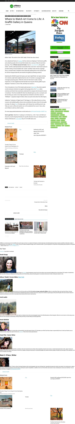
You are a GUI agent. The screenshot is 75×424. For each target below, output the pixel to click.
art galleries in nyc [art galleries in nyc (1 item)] (54, 127)
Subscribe (15, 0)
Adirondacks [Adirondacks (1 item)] (66, 111)
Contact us (2, 251)
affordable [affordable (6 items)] (62, 114)
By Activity (29, 10)
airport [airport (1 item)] (52, 118)
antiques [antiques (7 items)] (63, 120)
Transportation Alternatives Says (40, 202)
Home (7, 10)
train (38, 89)
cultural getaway (11, 187)
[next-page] (7, 236)
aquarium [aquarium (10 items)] (53, 125)
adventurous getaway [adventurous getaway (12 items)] (55, 114)
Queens (20, 61)
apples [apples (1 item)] (52, 123)
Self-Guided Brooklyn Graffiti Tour (38, 111)
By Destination (20, 10)
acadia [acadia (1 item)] (56, 109)
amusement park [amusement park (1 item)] (62, 118)
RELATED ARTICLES (9, 219)
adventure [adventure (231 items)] (53, 112)
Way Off (54, 10)
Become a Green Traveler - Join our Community (60, 47)
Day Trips (12, 14)
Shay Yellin (52, 78)
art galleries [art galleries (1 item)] (67, 125)
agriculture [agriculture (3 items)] (64, 116)
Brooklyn (24, 272)
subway (21, 187)
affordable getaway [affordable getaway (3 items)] (54, 116)
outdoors (16, 187)
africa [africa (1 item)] (60, 116)
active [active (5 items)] (60, 109)
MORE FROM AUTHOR (19, 219)
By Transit (37, 10)
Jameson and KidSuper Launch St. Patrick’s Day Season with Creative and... (63, 95)
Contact (11, 0)
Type (9, 14)
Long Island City (35, 64)
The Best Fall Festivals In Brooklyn (40, 175)
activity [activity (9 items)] (52, 111)
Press (9, 0)
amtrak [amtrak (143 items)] (56, 118)
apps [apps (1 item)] (65, 123)
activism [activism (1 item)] (64, 109)
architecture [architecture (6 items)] (58, 125)
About (6, 0)
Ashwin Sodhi (8, 24)
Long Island (18, 118)
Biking (46, 206)
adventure (21, 331)
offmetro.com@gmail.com (14, 245)
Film (20, 129)
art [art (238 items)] (63, 125)
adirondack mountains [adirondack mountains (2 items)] (59, 111)
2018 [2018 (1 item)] (52, 109)
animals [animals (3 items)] (58, 120)
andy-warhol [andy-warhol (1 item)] (53, 120)
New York (34, 87)
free (16, 104)
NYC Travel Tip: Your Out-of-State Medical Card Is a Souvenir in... (59, 76)
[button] (68, 11)
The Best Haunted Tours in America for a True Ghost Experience (62, 100)
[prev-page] (6, 236)
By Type (12, 10)
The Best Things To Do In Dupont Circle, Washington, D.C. (12, 139)
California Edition (46, 10)
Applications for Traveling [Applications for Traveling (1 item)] (59, 123)
